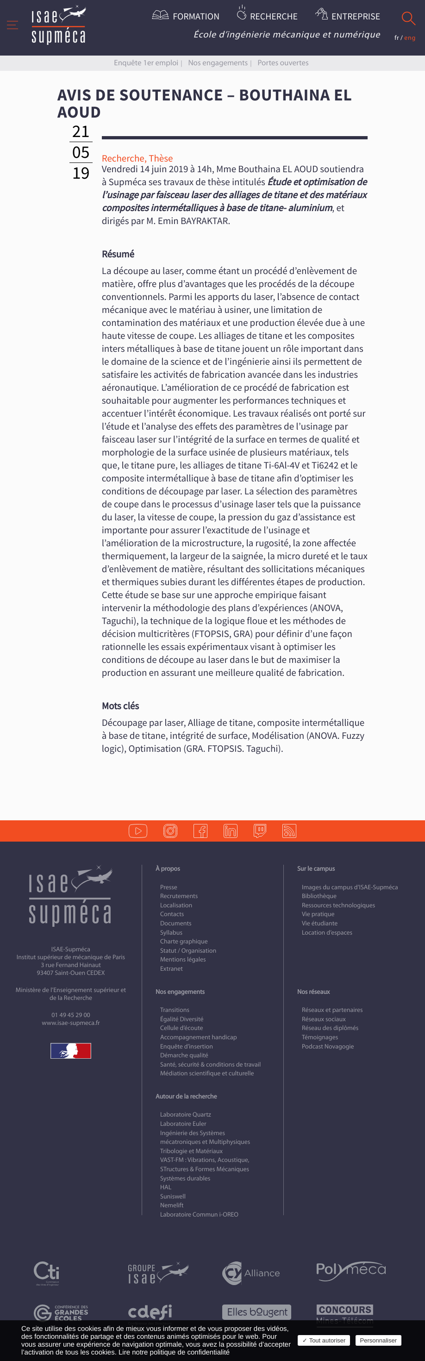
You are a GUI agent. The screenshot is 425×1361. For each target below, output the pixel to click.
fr (396, 38)
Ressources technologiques (338, 905)
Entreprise (355, 17)
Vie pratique (318, 914)
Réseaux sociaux (324, 1019)
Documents (176, 923)
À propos (168, 869)
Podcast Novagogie (328, 1046)
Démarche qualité (184, 1055)
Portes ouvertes (282, 63)
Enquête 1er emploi (146, 63)
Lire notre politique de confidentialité (174, 1352)
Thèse (161, 158)
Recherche (274, 17)
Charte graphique (184, 941)
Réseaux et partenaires (332, 1010)
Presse (168, 887)
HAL (165, 1187)
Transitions (174, 1010)
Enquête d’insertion (186, 1046)
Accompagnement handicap (198, 1037)
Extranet (171, 969)
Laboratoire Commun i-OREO (199, 1214)
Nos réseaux (313, 992)
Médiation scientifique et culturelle (207, 1073)
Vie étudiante (320, 923)
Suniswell (173, 1196)
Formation (196, 17)
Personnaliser (378, 1340)
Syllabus (171, 932)
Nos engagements (218, 63)
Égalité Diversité (182, 1019)
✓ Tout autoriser (323, 1340)
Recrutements (179, 896)
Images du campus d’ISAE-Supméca (350, 887)
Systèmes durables (185, 1178)
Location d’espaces (327, 932)
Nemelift (171, 1205)
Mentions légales (183, 959)
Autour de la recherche (186, 1096)
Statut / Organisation (188, 951)
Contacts (172, 914)
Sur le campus (316, 869)
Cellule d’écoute (181, 1028)
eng (410, 38)
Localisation (176, 905)
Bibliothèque (319, 896)
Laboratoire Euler (183, 1124)
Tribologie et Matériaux (191, 1151)
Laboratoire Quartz (185, 1114)
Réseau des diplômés (330, 1028)
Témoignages (320, 1037)
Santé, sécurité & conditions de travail (210, 1064)
